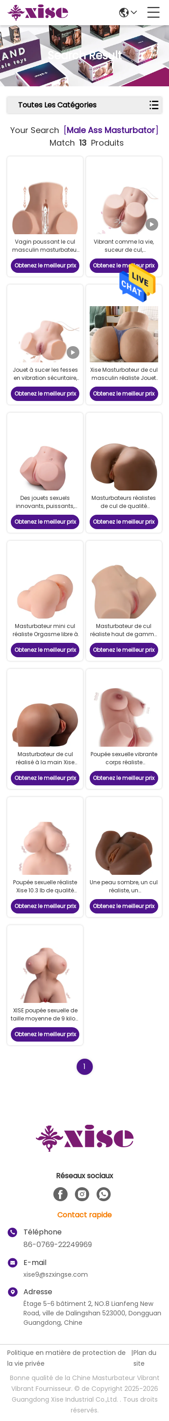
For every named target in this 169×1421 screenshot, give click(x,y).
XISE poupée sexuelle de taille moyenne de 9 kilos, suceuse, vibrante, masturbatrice (45, 1022)
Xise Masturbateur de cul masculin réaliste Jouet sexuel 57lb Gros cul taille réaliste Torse (124, 382)
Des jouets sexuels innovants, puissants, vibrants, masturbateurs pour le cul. (45, 510)
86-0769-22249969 (57, 1244)
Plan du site (144, 1358)
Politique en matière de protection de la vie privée (66, 1358)
